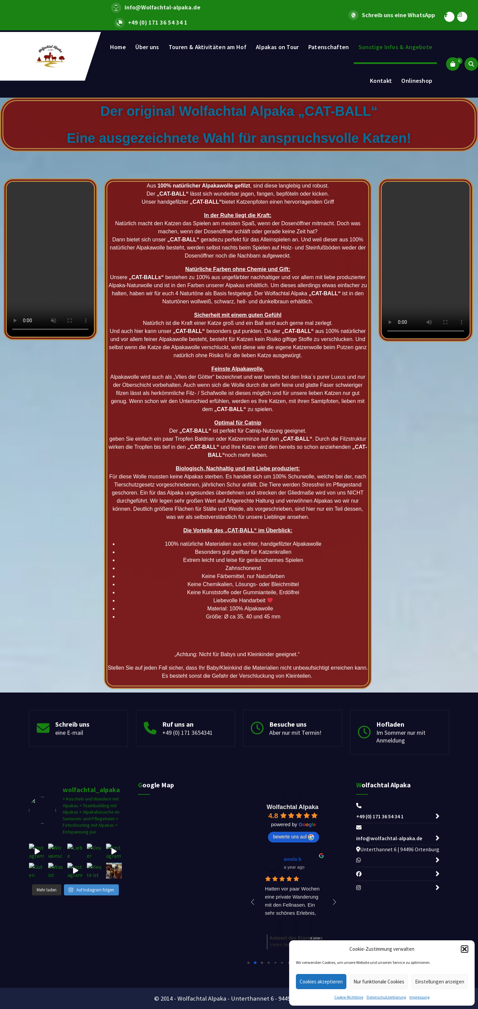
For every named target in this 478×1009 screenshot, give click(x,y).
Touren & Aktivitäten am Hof (207, 47)
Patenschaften (328, 47)
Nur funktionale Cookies (378, 981)
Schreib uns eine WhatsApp (398, 15)
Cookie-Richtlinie (348, 997)
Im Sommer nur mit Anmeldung (400, 777)
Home (118, 47)
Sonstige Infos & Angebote (395, 47)
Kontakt (381, 81)
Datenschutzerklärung (386, 997)
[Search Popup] (471, 64)
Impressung (419, 997)
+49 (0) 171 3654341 (187, 774)
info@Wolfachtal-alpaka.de (162, 7)
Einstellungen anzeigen (439, 981)
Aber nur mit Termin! (295, 774)
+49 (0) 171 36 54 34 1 (157, 22)
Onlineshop (416, 81)
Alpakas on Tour (277, 47)
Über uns (147, 47)
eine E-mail (69, 774)
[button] (464, 949)
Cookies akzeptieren (321, 981)
